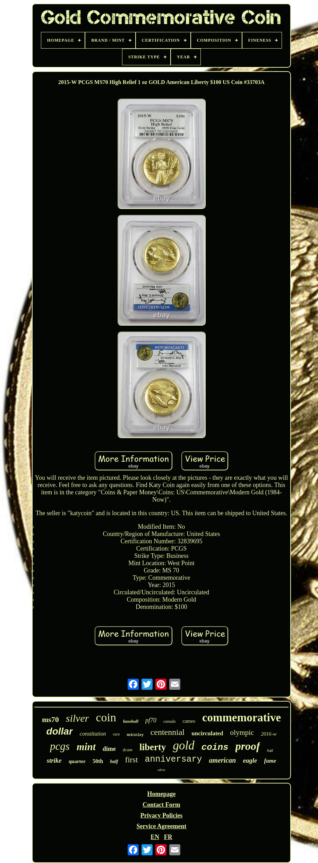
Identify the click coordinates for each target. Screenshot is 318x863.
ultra (161, 770)
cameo (188, 721)
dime (109, 748)
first (131, 759)
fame (270, 760)
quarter (77, 761)
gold (183, 745)
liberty (152, 747)
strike (54, 760)
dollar (59, 731)
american (222, 760)
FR (168, 836)
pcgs (60, 746)
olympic (242, 732)
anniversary (173, 759)
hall (270, 750)
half (114, 761)
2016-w (268, 734)
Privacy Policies (161, 815)
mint (86, 746)
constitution (93, 734)
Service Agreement (161, 826)
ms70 (50, 719)
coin (106, 717)
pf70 (150, 720)
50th (98, 761)
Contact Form (161, 804)
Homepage (161, 793)
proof (247, 746)
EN (155, 836)
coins (215, 747)
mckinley (135, 735)
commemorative (241, 717)
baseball (130, 721)
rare (116, 734)
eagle (250, 760)
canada (169, 721)
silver (77, 718)
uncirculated (207, 733)
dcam (127, 749)
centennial (168, 732)
